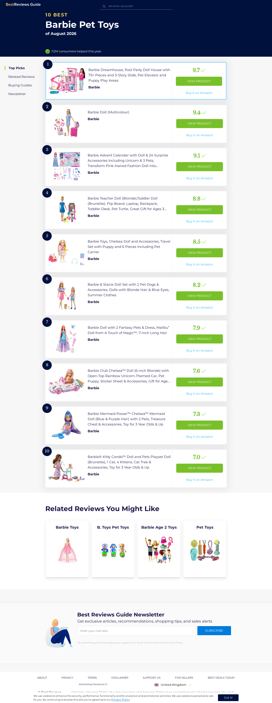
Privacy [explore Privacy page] (67, 677)
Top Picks (17, 68)
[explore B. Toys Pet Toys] (113, 548)
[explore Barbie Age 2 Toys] (159, 548)
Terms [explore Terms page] (92, 677)
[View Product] (136, 81)
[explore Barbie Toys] (67, 548)
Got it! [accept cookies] (228, 697)
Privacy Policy (120, 699)
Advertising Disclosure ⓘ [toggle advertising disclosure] (93, 684)
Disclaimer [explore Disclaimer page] (119, 677)
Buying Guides (20, 85)
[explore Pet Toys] (205, 548)
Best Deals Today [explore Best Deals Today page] (221, 677)
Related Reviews (21, 77)
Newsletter (17, 94)
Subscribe (214, 630)
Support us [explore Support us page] (152, 677)
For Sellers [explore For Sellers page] (184, 677)
